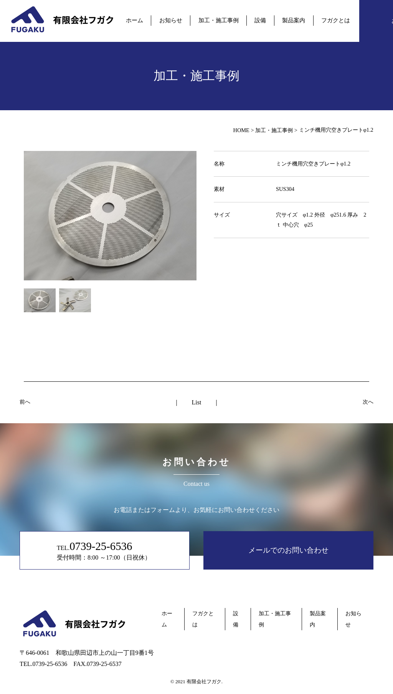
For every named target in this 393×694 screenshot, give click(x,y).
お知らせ (171, 20)
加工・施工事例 (218, 20)
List (196, 402)
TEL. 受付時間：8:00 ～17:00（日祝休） (105, 550)
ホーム (135, 20)
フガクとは (334, 20)
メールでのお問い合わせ (288, 550)
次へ (368, 402)
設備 (260, 20)
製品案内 (293, 20)
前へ (25, 402)
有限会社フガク (204, 681)
